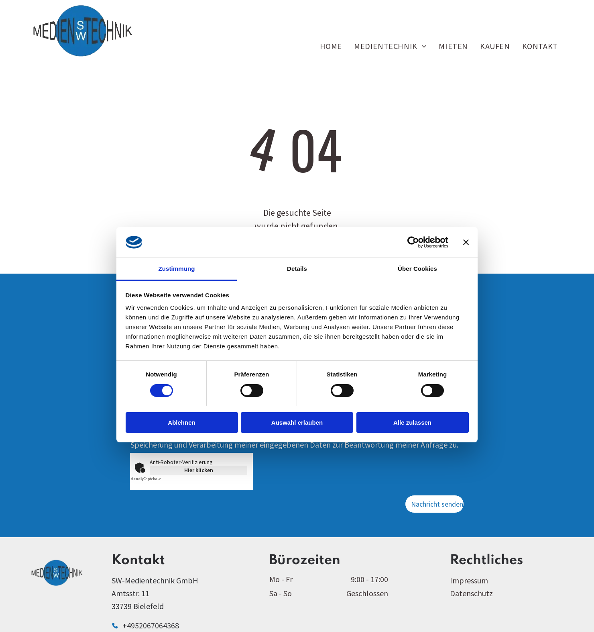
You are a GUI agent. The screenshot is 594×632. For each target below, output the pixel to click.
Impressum (469, 580)
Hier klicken (199, 470)
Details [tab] (297, 268)
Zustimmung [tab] (177, 268)
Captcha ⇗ (144, 478)
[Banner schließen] (466, 242)
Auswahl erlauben (297, 422)
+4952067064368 (150, 625)
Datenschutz (471, 593)
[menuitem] (331, 46)
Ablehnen (181, 422)
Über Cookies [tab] (417, 268)
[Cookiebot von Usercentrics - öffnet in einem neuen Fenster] (413, 242)
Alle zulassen (412, 422)
